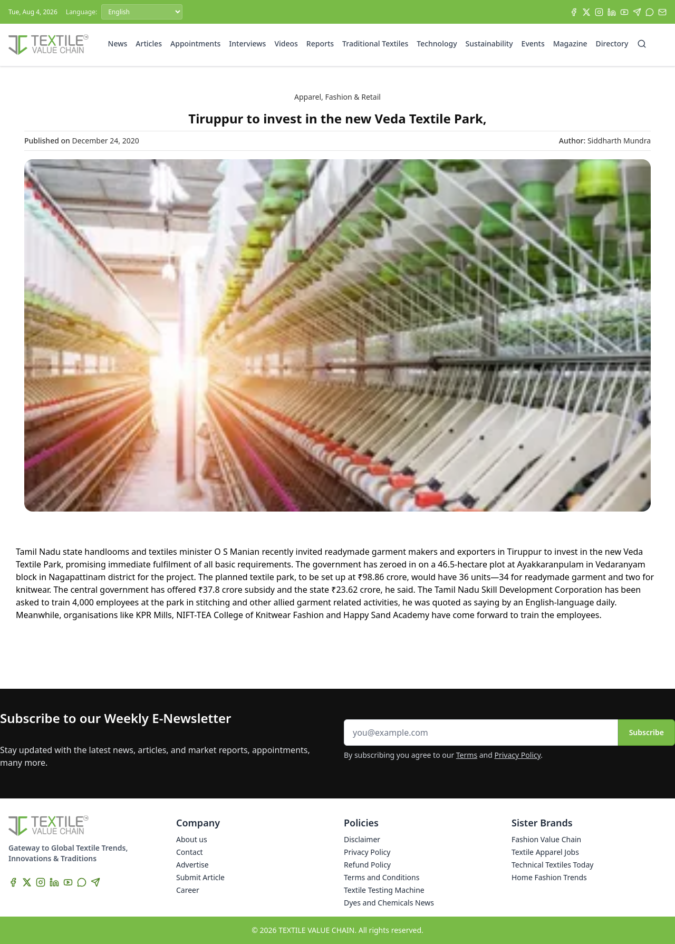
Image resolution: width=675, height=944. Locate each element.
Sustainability (489, 43)
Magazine (570, 43)
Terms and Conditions (381, 877)
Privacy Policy (518, 755)
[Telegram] (637, 12)
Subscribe (646, 732)
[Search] (642, 43)
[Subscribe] (662, 12)
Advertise (192, 865)
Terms (466, 755)
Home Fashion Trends (549, 877)
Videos (285, 43)
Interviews (247, 43)
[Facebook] (574, 12)
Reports (320, 43)
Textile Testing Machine (384, 890)
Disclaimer (362, 839)
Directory (612, 43)
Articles (149, 43)
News (118, 43)
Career (187, 890)
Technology (437, 43)
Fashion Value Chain (546, 839)
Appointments (195, 43)
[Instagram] (599, 12)
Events (533, 43)
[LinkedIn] (612, 12)
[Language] (141, 12)
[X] (586, 12)
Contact (189, 852)
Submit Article (200, 877)
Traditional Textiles (375, 43)
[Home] (48, 44)
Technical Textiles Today (552, 865)
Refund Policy (367, 865)
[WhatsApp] (649, 12)
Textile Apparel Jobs (545, 852)
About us (191, 839)
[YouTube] (624, 12)
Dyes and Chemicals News (389, 903)
